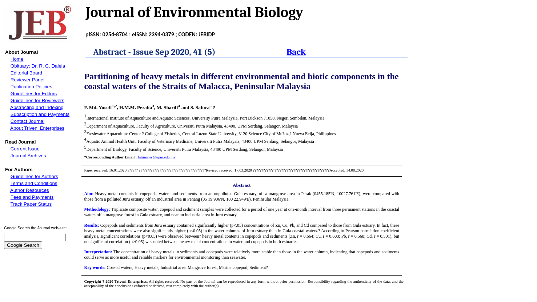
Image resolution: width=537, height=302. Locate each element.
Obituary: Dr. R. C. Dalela (38, 66)
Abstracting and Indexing (37, 107)
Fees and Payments (32, 197)
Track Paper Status (31, 204)
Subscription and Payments (40, 114)
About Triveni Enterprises (37, 128)
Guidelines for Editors (34, 93)
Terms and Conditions (34, 183)
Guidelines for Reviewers (37, 100)
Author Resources (29, 190)
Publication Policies (31, 86)
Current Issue (25, 149)
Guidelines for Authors (34, 176)
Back (296, 52)
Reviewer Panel (27, 79)
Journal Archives (28, 155)
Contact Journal (27, 121)
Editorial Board (26, 73)
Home (17, 59)
